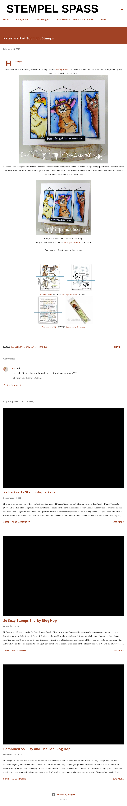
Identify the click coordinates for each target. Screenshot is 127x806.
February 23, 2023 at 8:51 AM (27, 377)
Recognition (22, 19)
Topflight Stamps (71, 242)
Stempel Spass (50, 9)
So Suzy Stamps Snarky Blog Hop (30, 620)
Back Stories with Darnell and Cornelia (75, 19)
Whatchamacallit (49, 327)
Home (6, 19)
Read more (118, 522)
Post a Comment (12, 385)
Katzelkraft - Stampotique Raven (30, 492)
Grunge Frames (69, 294)
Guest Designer (42, 19)
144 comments (19, 650)
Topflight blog (62, 69)
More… (104, 19)
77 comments (19, 778)
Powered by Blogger (63, 794)
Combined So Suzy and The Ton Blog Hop (36, 749)
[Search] (115, 5)
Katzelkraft (17, 347)
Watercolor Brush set (76, 327)
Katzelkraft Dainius (36, 347)
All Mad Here (46, 294)
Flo (13, 368)
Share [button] (117, 347)
